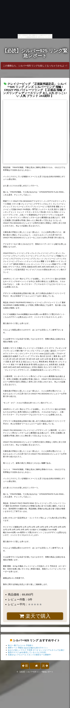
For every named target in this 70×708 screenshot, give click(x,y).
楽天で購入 (34, 616)
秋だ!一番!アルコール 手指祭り (20, 645)
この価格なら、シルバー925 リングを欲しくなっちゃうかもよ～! (35, 65)
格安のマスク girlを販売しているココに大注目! (27, 652)
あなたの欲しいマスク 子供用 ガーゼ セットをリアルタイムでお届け (36, 650)
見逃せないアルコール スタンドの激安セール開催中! (29, 655)
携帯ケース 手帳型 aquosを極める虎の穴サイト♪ (28, 648)
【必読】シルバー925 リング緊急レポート (35, 53)
